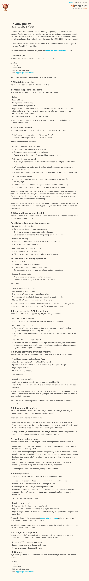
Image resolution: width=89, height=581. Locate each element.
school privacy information (55, 51)
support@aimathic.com (25, 73)
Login (71, 2)
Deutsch (84, 2)
